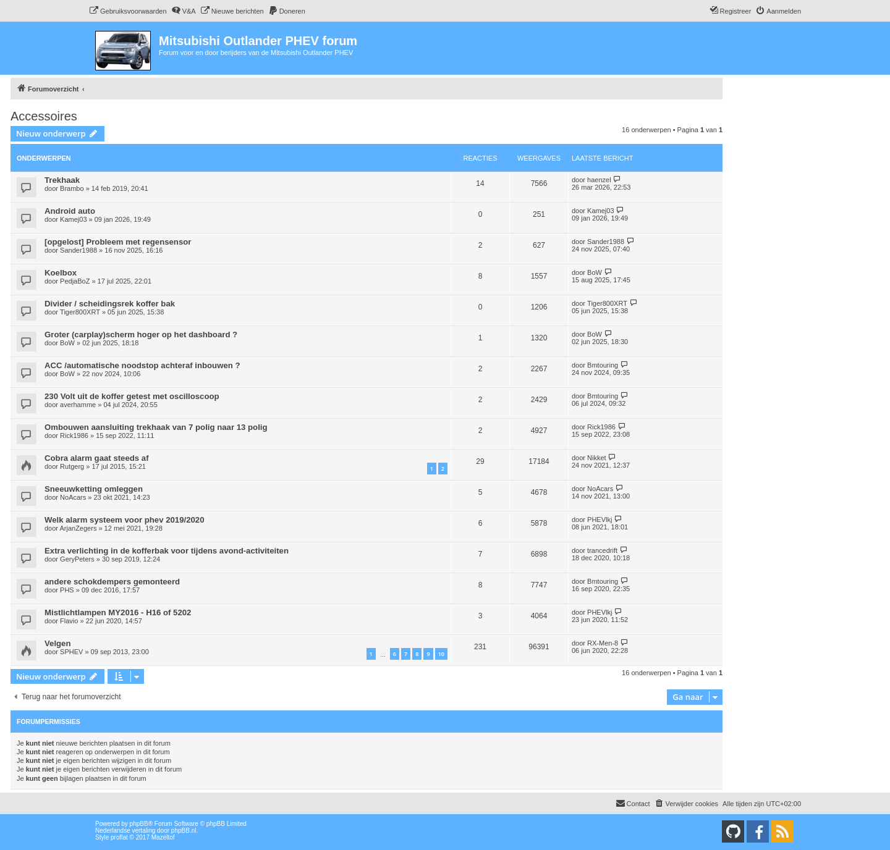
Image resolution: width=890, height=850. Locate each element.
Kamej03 (73, 219)
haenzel (599, 179)
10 (441, 654)
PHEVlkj (599, 519)
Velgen (57, 643)
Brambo (72, 188)
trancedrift (602, 550)
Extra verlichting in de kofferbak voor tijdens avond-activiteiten (166, 550)
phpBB (139, 823)
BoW (594, 272)
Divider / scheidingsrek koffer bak (109, 303)
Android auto (69, 211)
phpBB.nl (184, 830)
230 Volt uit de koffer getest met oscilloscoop (131, 396)
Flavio (69, 621)
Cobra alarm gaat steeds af (96, 458)
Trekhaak (62, 180)
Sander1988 (78, 250)
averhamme (78, 404)
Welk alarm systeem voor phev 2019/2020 (124, 519)
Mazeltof (163, 837)
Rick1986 (74, 435)
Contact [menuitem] (633, 803)
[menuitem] (128, 11)
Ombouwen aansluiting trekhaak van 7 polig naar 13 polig (156, 427)
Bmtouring (602, 365)
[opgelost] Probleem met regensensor (117, 241)
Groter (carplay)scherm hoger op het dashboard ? (140, 334)
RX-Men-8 (602, 643)
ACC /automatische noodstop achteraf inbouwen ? (142, 365)
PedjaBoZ (75, 281)
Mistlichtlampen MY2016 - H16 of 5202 (117, 612)
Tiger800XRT (80, 312)
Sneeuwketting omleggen (93, 489)
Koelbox (60, 272)
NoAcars (73, 497)
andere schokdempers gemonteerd (112, 581)
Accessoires (44, 116)
